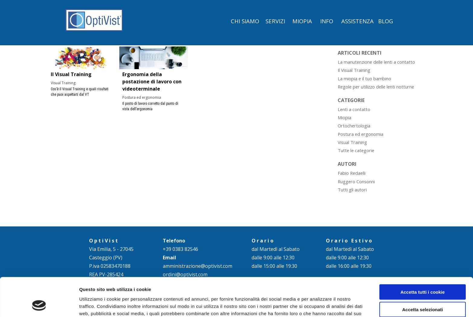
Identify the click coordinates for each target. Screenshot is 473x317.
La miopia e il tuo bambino (364, 78)
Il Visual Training (71, 74)
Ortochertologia (354, 126)
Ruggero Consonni (356, 181)
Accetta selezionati (422, 274)
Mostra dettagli (317, 305)
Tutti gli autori (352, 190)
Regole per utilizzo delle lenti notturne (376, 87)
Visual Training (63, 82)
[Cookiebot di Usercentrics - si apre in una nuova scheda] (39, 305)
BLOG (385, 21)
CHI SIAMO (245, 21)
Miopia (344, 117)
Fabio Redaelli (351, 173)
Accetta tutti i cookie (423, 256)
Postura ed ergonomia (141, 97)
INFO (326, 21)
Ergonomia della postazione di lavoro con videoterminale (152, 81)
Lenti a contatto (354, 109)
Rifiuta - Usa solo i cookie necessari (422, 295)
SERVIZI (275, 21)
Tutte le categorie (356, 150)
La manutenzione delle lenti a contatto (376, 62)
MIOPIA (302, 21)
